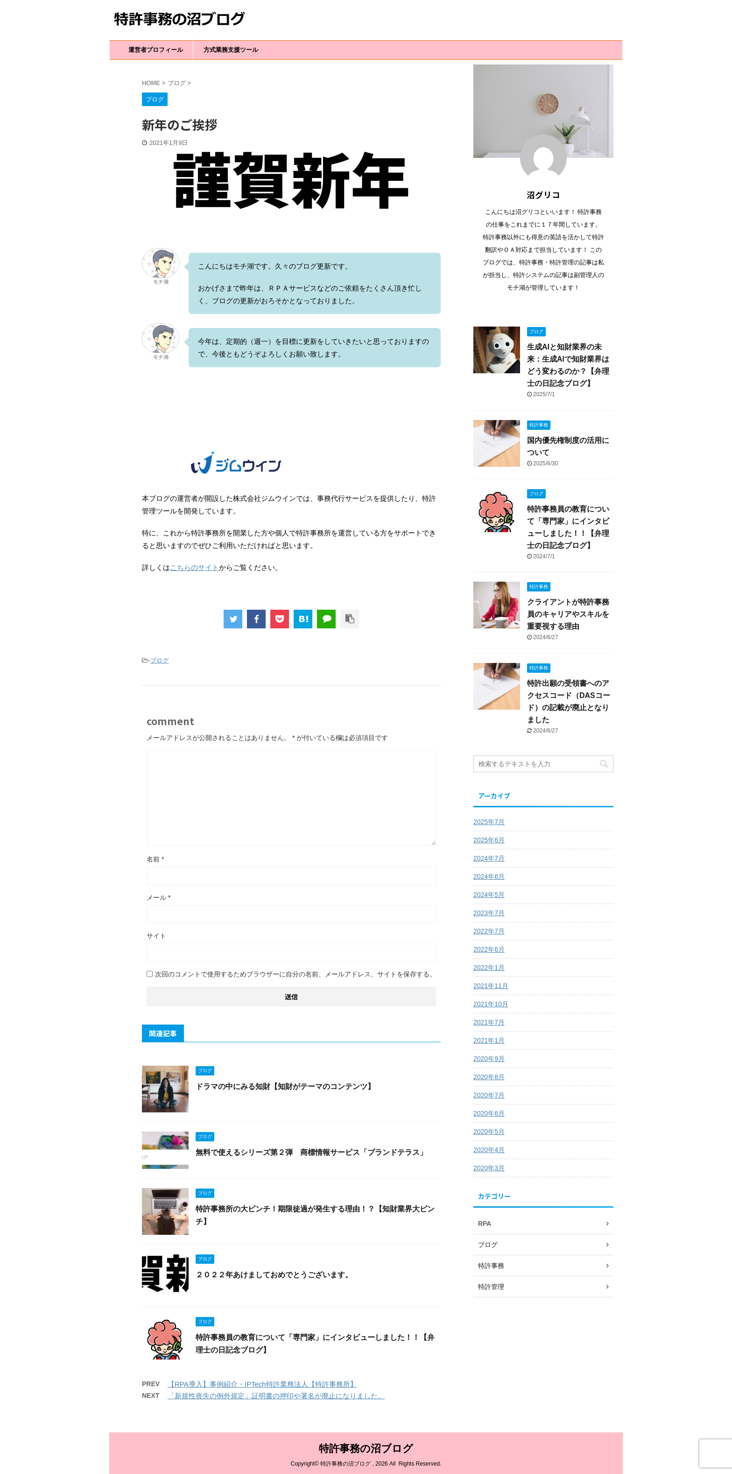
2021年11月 (490, 986)
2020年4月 (489, 1150)
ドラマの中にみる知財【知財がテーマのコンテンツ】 (285, 1086)
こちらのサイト (194, 567)
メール (158, 897)
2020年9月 (489, 1058)
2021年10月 (490, 1004)
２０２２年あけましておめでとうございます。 (274, 1275)
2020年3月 (489, 1168)
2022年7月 (489, 931)
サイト (156, 936)
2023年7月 (489, 913)
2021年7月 (489, 1022)
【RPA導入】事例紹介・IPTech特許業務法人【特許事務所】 (262, 1384)
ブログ (159, 660)
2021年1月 (489, 1040)
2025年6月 (489, 840)
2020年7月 (489, 1095)
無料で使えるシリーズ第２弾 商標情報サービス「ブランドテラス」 (311, 1152)
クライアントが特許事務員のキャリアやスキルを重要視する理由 (568, 614)
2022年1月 (489, 967)
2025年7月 (489, 822)
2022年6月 (489, 949)
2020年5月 (489, 1131)
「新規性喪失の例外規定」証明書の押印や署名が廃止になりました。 (276, 1396)
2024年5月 (489, 894)
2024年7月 (489, 858)
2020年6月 (489, 1113)
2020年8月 (489, 1077)
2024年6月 (489, 876)
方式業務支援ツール (231, 49)
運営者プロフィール (155, 49)
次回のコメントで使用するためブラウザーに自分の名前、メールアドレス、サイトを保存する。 (295, 974)
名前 (155, 859)
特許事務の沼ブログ (366, 1446)
